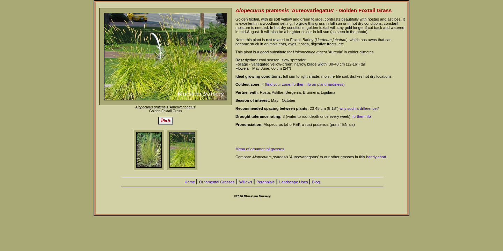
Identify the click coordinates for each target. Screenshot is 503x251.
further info (361, 116)
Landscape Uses (294, 182)
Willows (246, 182)
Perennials (265, 182)
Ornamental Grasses (216, 182)
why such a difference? (359, 108)
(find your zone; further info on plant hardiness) (304, 84)
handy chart (376, 157)
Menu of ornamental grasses (259, 149)
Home (190, 182)
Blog (316, 182)
